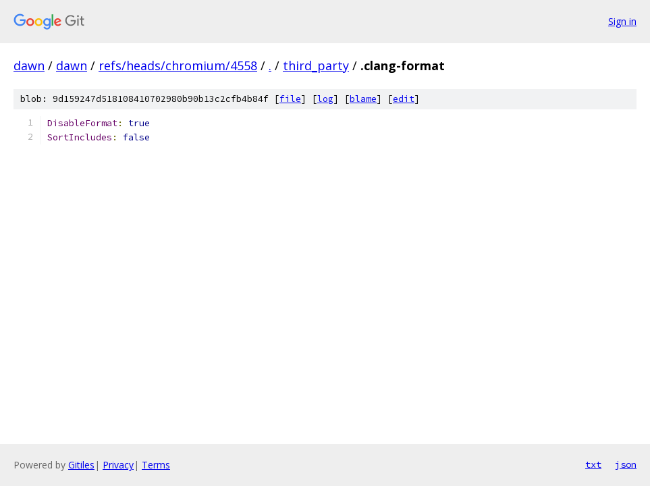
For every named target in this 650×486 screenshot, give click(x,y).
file (290, 99)
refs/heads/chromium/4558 (178, 65)
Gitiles (81, 464)
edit (403, 99)
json (626, 464)
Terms (156, 464)
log (325, 99)
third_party (316, 65)
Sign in (622, 21)
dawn (29, 65)
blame (363, 99)
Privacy (118, 464)
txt (593, 464)
